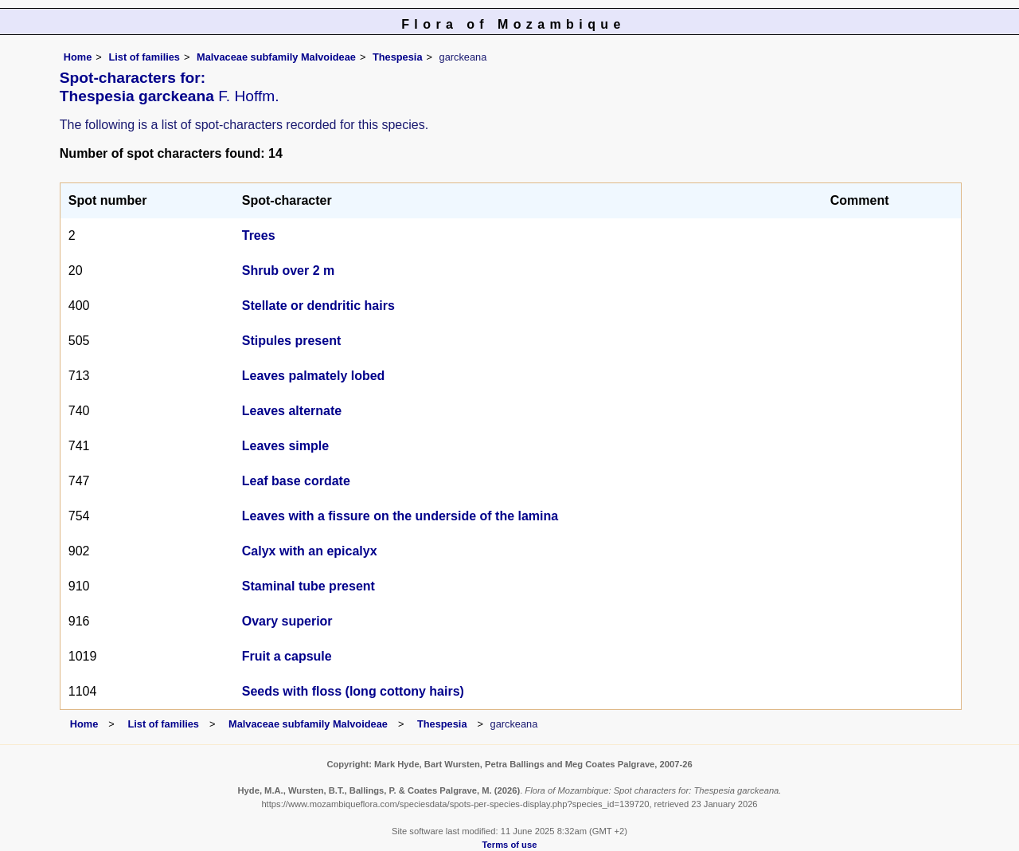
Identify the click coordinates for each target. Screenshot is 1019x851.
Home (78, 57)
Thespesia (398, 57)
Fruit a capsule (287, 656)
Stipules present (291, 340)
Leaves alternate (292, 411)
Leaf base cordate (296, 481)
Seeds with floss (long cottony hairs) (353, 691)
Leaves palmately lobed (313, 375)
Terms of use (509, 844)
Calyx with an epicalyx (309, 551)
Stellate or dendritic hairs (318, 305)
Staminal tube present (308, 586)
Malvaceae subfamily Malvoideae (276, 57)
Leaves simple (285, 446)
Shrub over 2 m (288, 270)
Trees (258, 235)
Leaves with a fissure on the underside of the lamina (400, 516)
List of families (144, 57)
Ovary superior (287, 621)
